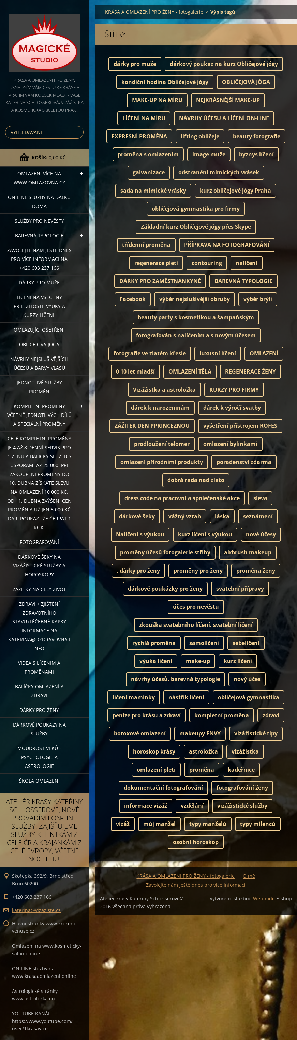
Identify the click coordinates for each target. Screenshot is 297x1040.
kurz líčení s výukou (205, 534)
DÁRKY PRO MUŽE (39, 282)
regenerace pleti (156, 263)
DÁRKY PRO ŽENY (39, 710)
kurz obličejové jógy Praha (235, 190)
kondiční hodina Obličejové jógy (164, 82)
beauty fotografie (256, 136)
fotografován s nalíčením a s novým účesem (196, 335)
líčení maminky (134, 697)
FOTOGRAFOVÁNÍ (39, 542)
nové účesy (261, 534)
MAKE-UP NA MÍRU (157, 100)
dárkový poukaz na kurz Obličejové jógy (224, 64)
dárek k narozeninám (160, 407)
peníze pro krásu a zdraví (147, 715)
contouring (207, 263)
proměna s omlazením (148, 154)
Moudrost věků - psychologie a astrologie (39, 757)
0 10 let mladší (135, 371)
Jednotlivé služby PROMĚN (39, 387)
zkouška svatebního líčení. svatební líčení (196, 625)
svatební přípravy (240, 588)
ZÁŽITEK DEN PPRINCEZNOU (152, 426)
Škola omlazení (39, 780)
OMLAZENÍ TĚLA (189, 371)
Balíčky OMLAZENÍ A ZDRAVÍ (39, 691)
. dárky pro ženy (138, 570)
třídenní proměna (146, 245)
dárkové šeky (137, 516)
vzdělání (192, 806)
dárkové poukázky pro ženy (165, 588)
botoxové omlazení (140, 733)
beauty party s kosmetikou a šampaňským (196, 317)
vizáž (123, 824)
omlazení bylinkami (230, 444)
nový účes (247, 679)
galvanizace (149, 172)
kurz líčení (238, 661)
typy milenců (258, 824)
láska (222, 516)
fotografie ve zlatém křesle (150, 353)
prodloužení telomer (162, 444)
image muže (208, 154)
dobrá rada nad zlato (195, 480)
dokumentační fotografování (163, 787)
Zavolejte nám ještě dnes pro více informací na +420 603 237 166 (39, 259)
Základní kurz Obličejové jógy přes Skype (196, 226)
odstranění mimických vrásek (218, 172)
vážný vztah (184, 516)
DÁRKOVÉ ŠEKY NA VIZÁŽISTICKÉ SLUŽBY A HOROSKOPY (39, 565)
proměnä (201, 769)
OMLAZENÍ (264, 353)
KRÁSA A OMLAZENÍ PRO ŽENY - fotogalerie (154, 12)
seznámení (258, 516)
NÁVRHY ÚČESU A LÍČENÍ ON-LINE (224, 118)
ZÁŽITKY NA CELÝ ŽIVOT (39, 589)
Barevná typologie (39, 235)
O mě (249, 876)
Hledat (77, 132)
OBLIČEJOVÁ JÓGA (39, 344)
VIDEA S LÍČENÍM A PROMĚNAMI (39, 667)
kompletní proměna (221, 715)
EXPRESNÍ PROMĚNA (139, 136)
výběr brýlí (257, 299)
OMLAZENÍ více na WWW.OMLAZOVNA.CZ (39, 178)
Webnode (264, 898)
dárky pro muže (135, 64)
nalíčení (246, 263)
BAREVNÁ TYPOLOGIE (243, 281)
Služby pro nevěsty (39, 220)
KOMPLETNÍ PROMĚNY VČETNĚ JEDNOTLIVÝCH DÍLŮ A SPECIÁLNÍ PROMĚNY (39, 415)
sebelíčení (246, 643)
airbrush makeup (247, 552)
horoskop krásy (154, 751)
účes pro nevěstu (196, 606)
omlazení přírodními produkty (161, 462)
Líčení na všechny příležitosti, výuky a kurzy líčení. (39, 306)
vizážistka (245, 751)
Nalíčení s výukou (140, 534)
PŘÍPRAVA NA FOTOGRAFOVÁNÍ (226, 245)
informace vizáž (145, 806)
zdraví (271, 715)
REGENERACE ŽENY (250, 371)
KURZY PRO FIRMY (234, 389)
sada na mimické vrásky (153, 190)
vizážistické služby (242, 806)
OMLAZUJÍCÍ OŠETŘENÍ (39, 329)
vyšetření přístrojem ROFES (240, 426)
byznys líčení (256, 154)
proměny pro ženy (198, 570)
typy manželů (207, 824)
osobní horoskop (196, 842)
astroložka (203, 751)
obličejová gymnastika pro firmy (196, 208)
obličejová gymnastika (248, 697)
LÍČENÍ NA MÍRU (143, 118)
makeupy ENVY (200, 733)
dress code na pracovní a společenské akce (182, 498)
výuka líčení (155, 661)
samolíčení (204, 643)
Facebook (133, 299)
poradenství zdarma (244, 462)
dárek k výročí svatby (232, 407)
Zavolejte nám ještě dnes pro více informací (196, 885)
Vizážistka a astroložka (164, 389)
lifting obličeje (200, 136)
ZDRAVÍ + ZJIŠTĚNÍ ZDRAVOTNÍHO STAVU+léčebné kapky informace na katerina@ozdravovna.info (39, 626)
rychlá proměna (154, 643)
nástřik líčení (186, 697)
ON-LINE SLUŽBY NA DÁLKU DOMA (39, 201)
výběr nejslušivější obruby (194, 299)
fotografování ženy (242, 787)
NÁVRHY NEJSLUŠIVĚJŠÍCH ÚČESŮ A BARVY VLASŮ (39, 363)
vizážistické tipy (256, 733)
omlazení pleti (156, 769)
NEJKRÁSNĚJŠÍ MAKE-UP (228, 100)
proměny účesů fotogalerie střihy (165, 552)
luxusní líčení (217, 353)
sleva (260, 498)
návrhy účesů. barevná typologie (175, 679)
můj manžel (159, 824)
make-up (198, 661)
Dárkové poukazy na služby (39, 729)
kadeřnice (241, 769)
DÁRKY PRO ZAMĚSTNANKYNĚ (160, 281)
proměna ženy (255, 570)
